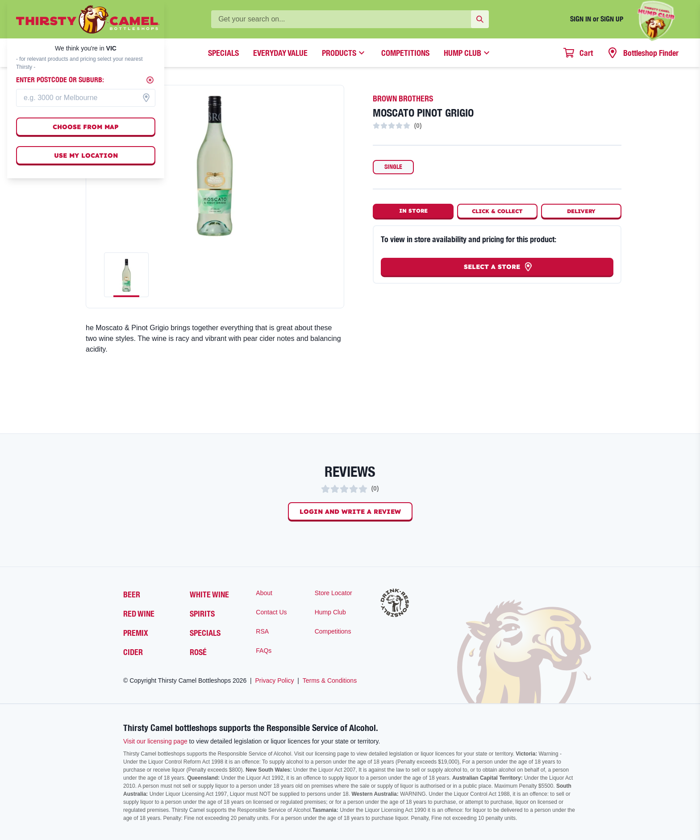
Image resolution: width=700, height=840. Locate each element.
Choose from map (86, 127)
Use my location (86, 155)
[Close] (150, 80)
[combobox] (85, 98)
